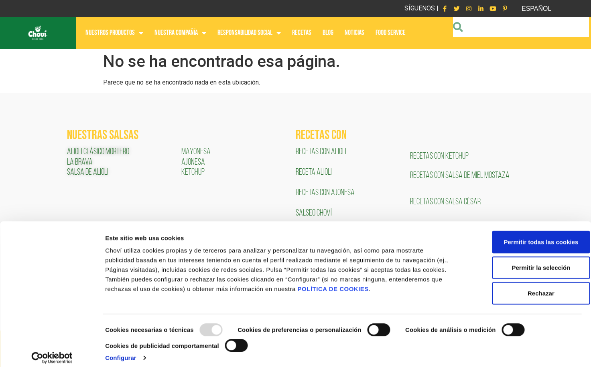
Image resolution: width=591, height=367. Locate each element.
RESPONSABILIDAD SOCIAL (249, 32)
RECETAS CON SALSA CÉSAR (445, 202)
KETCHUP (193, 172)
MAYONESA (196, 152)
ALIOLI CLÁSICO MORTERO (98, 152)
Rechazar (524, 286)
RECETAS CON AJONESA (326, 193)
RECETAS (301, 32)
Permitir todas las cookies (524, 235)
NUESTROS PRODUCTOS (114, 32)
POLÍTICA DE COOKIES (333, 282)
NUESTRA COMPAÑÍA (180, 32)
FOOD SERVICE (391, 32)
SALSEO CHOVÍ (314, 213)
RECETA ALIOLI (314, 172)
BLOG (328, 32)
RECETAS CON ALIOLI (321, 152)
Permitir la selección (524, 261)
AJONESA (193, 162)
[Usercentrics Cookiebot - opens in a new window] (52, 351)
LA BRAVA (80, 162)
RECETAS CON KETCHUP (439, 156)
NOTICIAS (354, 32)
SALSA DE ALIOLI (87, 172)
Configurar (120, 351)
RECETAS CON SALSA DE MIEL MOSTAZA (460, 175)
